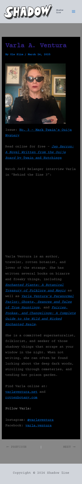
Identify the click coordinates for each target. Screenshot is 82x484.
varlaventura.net (21, 392)
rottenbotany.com (21, 398)
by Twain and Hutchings (39, 152)
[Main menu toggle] (73, 11)
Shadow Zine (59, 11)
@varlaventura (40, 420)
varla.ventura (38, 426)
